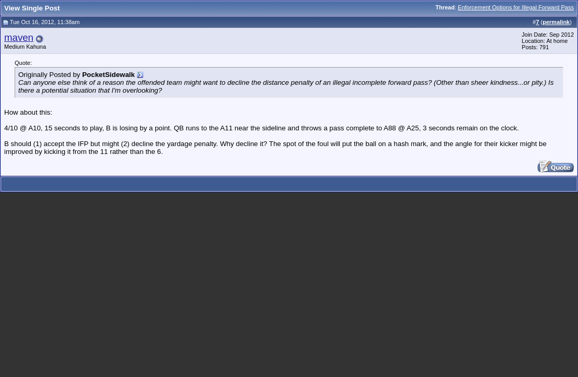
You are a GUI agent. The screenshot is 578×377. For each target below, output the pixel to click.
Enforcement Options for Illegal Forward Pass (516, 7)
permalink (556, 22)
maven (18, 37)
